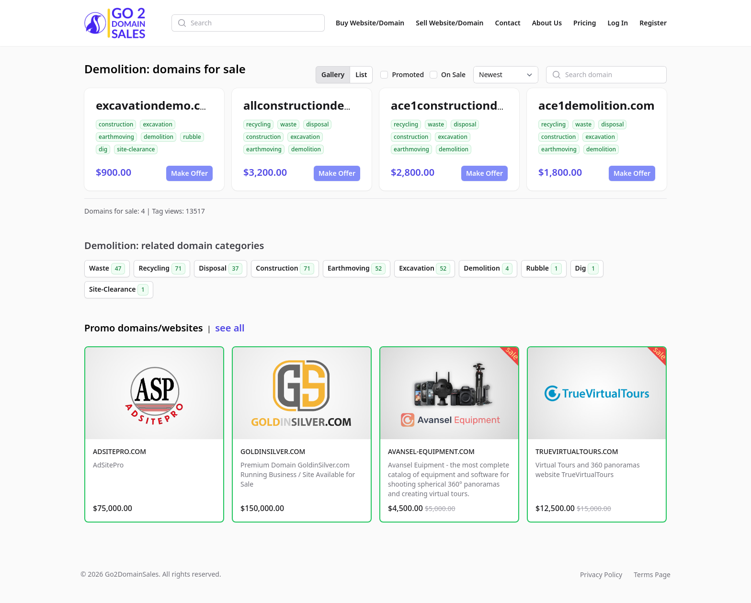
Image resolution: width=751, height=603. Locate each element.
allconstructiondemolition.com (331, 105)
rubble (192, 137)
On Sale (453, 74)
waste (288, 124)
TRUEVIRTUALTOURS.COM (576, 451)
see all (229, 327)
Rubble (543, 268)
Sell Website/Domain (449, 22)
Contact (508, 22)
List (361, 74)
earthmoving (116, 137)
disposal (317, 124)
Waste (107, 268)
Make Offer (189, 173)
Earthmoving (357, 268)
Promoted (408, 74)
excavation (157, 124)
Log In (617, 22)
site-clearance (136, 149)
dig (103, 149)
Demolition (488, 268)
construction (116, 124)
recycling (258, 124)
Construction (285, 268)
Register (653, 22)
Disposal (220, 268)
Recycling (161, 268)
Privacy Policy (601, 574)
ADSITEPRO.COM (119, 451)
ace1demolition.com (596, 105)
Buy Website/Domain (370, 22)
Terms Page (652, 574)
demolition (158, 137)
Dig (587, 268)
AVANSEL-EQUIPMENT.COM (431, 451)
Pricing (584, 22)
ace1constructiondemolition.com (485, 105)
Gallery (332, 74)
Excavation (424, 268)
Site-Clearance (118, 290)
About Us (547, 22)
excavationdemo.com (157, 105)
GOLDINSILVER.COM (272, 451)
